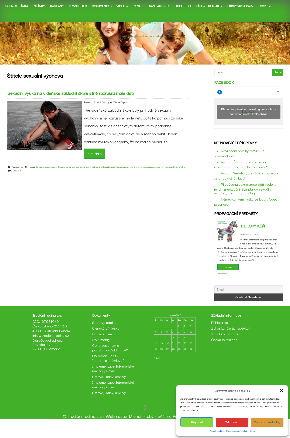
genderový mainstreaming (79, 171)
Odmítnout (232, 422)
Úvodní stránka (16, 6)
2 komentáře (18, 175)
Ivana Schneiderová (119, 171)
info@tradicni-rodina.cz (52, 352)
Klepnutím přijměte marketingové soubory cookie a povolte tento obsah (248, 115)
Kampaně (56, 6)
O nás (138, 6)
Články (39, 6)
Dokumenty (100, 6)
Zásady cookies (217, 431)
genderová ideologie (57, 171)
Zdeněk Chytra (179, 171)
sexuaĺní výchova (164, 171)
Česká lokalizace (224, 357)
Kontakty (215, 6)
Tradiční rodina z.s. (145, 27)
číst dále (96, 158)
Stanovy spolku (105, 340)
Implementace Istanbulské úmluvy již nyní (114, 385)
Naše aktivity (159, 6)
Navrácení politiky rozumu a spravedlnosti (239, 159)
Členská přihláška (106, 345)
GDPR (263, 6)
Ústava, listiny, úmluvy (110, 394)
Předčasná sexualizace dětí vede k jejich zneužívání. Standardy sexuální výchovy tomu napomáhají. (245, 194)
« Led (156, 375)
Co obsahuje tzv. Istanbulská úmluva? (109, 375)
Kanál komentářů (224, 351)
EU (23, 171)
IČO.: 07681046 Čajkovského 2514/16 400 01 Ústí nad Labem (52, 343)
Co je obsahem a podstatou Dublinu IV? (111, 365)
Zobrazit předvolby (267, 422)
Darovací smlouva (107, 351)
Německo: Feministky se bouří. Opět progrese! (245, 207)
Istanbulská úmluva (100, 171)
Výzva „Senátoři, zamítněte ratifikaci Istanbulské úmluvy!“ (246, 181)
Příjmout (197, 422)
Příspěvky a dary (240, 6)
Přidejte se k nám (188, 6)
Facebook (224, 85)
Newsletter (78, 6)
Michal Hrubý (141, 433)
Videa (120, 6)
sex (141, 171)
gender (45, 171)
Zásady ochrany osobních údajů (240, 431)
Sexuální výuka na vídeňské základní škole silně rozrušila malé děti (72, 97)
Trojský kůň (252, 235)
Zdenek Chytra (121, 107)
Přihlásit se (219, 340)
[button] (281, 390)
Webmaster (117, 433)
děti (39, 171)
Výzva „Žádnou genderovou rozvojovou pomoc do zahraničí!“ (240, 170)
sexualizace (149, 171)
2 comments (221, 282)
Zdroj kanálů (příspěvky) (230, 345)
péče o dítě (134, 171)
